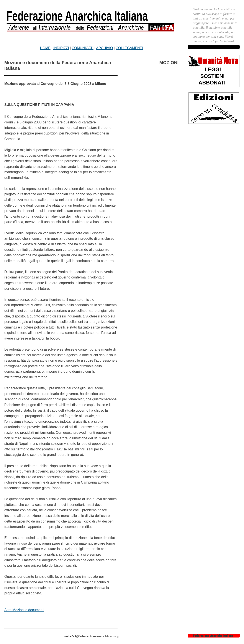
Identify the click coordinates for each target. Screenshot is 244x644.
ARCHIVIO (104, 48)
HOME (45, 48)
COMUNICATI (82, 48)
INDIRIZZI (61, 48)
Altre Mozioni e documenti (24, 610)
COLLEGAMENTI (129, 48)
